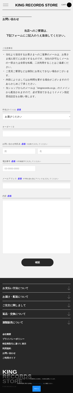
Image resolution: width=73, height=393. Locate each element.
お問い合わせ (9, 353)
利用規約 (6, 348)
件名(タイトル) (9, 109)
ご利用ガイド (9, 358)
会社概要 (6, 334)
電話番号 (6, 161)
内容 (4, 196)
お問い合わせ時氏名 (11, 144)
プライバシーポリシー (13, 339)
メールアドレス (9, 178)
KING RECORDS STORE (36, 5)
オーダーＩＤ (8, 127)
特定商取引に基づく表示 (14, 343)
